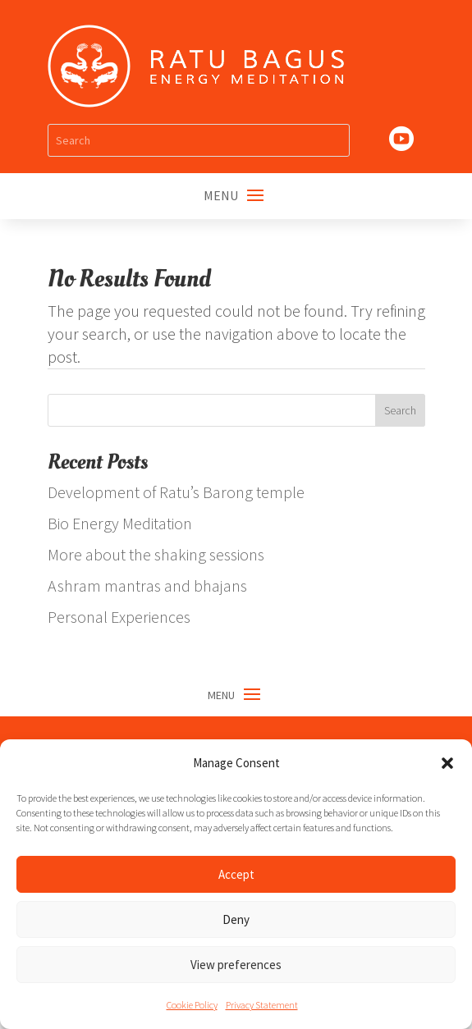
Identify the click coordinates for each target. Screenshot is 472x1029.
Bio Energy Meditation (120, 523)
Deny (236, 919)
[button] (447, 763)
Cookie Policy (192, 1005)
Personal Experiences (119, 616)
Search (400, 410)
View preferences (236, 964)
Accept (236, 874)
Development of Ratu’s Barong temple (176, 492)
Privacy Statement (262, 1005)
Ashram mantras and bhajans (147, 585)
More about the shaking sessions (156, 554)
